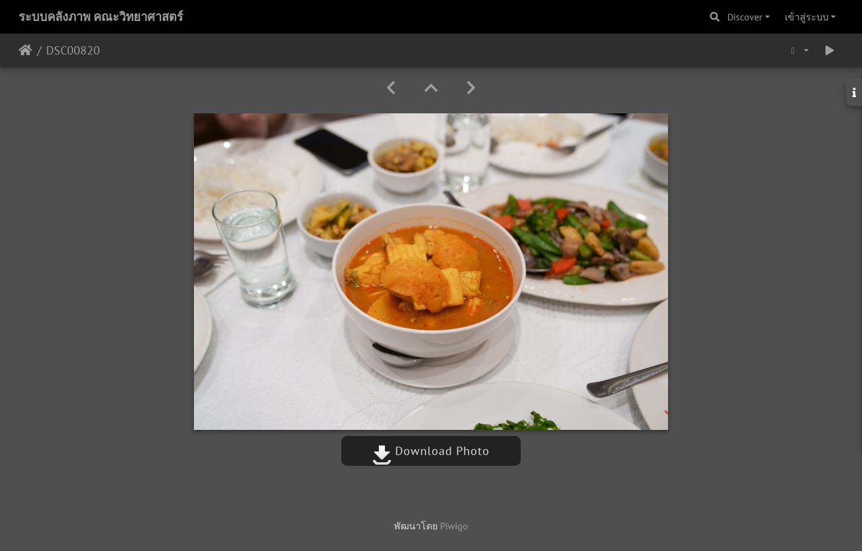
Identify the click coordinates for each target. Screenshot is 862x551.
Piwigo (454, 526)
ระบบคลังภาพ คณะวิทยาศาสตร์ (101, 17)
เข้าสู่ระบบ (806, 17)
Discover (744, 17)
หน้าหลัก (25, 50)
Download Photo (431, 451)
